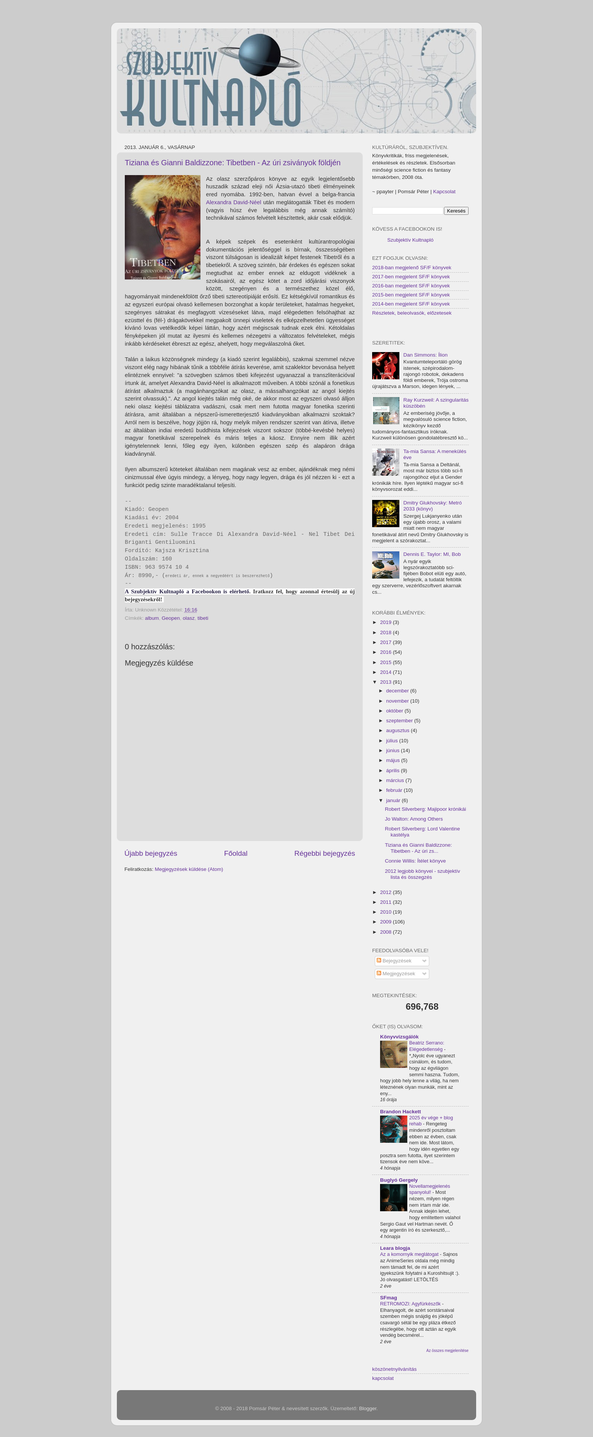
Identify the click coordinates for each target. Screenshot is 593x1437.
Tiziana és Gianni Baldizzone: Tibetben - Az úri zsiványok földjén (233, 162)
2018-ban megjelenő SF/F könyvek (411, 267)
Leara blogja (395, 1248)
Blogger (368, 1408)
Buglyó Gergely (399, 1180)
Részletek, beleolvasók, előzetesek (412, 313)
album (152, 618)
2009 (386, 922)
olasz (189, 618)
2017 (386, 642)
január (394, 800)
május (393, 760)
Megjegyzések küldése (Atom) (189, 869)
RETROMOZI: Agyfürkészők (411, 1304)
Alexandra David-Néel (233, 202)
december (398, 691)
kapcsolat (383, 1378)
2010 (386, 912)
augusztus (398, 730)
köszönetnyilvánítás (394, 1369)
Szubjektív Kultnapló (410, 240)
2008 (386, 932)
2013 (386, 682)
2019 (386, 622)
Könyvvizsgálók (399, 1037)
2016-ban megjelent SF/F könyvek (411, 286)
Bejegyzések (394, 961)
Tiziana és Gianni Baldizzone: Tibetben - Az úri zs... (418, 848)
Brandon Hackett (400, 1111)
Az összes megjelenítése (447, 1351)
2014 (386, 672)
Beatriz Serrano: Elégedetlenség (426, 1046)
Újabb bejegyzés (150, 853)
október (395, 711)
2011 (386, 902)
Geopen (171, 618)
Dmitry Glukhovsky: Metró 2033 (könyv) (432, 506)
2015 (386, 662)
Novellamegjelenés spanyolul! (429, 1189)
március (395, 780)
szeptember (400, 720)
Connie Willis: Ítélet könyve (415, 861)
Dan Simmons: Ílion (425, 355)
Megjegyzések (396, 973)
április (393, 770)
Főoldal (236, 853)
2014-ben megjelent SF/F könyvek (411, 304)
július (392, 740)
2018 (386, 632)
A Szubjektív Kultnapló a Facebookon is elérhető (187, 591)
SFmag (388, 1297)
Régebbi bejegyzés (324, 853)
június (393, 750)
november (398, 701)
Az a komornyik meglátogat (410, 1254)
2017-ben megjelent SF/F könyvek (411, 276)
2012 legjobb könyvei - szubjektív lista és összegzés (422, 874)
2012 (386, 892)
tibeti (202, 618)
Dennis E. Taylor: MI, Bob (432, 554)
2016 (386, 652)
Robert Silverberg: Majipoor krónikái (425, 809)
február (395, 790)
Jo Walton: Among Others (414, 819)
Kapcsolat (444, 191)
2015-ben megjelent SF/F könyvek (411, 295)
